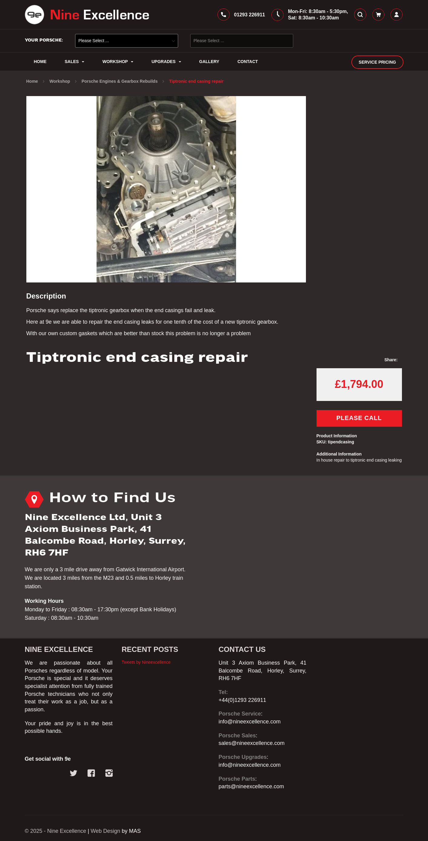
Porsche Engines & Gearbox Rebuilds (120, 81)
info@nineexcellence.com (250, 722)
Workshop (60, 81)
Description (46, 296)
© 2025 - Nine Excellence (55, 831)
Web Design (106, 831)
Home (32, 81)
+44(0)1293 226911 (243, 700)
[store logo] (87, 15)
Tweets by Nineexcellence (146, 662)
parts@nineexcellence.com (251, 786)
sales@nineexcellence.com (252, 743)
